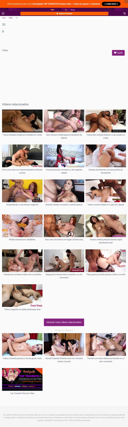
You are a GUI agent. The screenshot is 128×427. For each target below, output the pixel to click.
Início (4, 18)
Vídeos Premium (64, 13)
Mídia (11, 18)
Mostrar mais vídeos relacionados (64, 322)
